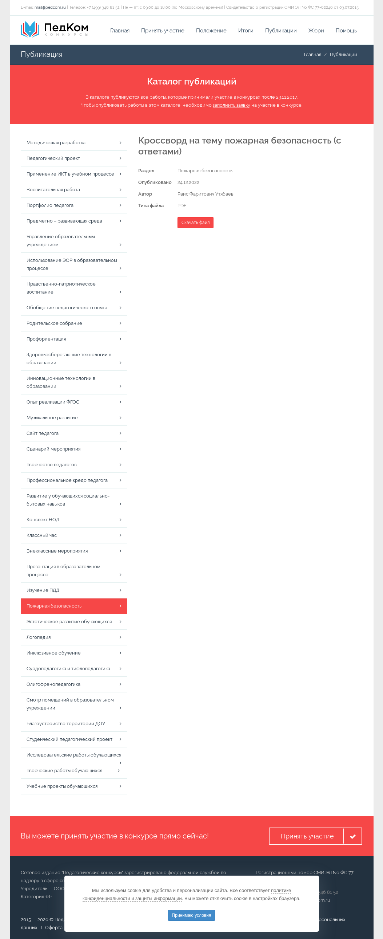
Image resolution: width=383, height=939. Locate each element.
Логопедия (39, 637)
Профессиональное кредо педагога (67, 480)
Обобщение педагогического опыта (67, 307)
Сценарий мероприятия (53, 449)
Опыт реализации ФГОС (53, 402)
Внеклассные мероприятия (57, 551)
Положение (211, 30)
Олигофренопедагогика (53, 684)
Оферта (54, 927)
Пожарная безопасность (54, 606)
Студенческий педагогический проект (69, 739)
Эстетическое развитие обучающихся (69, 621)
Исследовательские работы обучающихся (74, 755)
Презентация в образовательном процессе (63, 570)
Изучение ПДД (43, 590)
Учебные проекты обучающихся (62, 786)
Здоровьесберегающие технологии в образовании (69, 358)
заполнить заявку (231, 105)
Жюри (316, 30)
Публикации (281, 30)
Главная (119, 30)
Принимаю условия (191, 915)
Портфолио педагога (50, 205)
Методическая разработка (56, 142)
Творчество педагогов (52, 464)
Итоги (246, 30)
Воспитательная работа (53, 189)
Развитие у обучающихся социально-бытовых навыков (68, 500)
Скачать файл (195, 222)
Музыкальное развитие (52, 417)
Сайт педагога (43, 433)
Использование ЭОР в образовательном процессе (72, 264)
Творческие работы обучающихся (64, 770)
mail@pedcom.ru (50, 7)
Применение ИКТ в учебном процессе (70, 174)
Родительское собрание (54, 323)
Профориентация (46, 339)
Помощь (346, 30)
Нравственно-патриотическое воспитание (61, 288)
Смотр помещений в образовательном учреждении (70, 704)
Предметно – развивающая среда (64, 221)
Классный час (42, 535)
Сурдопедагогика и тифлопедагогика (68, 668)
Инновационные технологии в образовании (61, 382)
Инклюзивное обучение (54, 653)
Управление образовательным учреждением (61, 240)
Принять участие (162, 30)
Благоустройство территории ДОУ (66, 723)
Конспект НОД (43, 519)
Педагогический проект (53, 158)
